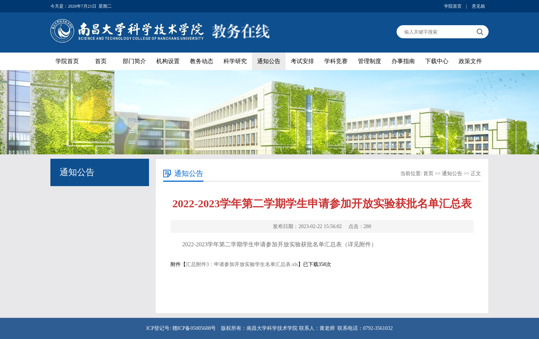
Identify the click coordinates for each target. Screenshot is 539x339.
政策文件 (470, 61)
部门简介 (134, 61)
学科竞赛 (336, 61)
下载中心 (436, 61)
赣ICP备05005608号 (194, 328)
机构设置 (168, 61)
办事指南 (403, 61)
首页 (101, 61)
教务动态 (201, 61)
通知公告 (268, 61)
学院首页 (453, 6)
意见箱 (478, 6)
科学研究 (235, 61)
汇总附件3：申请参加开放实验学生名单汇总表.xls (242, 264)
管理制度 (369, 61)
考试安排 (302, 61)
